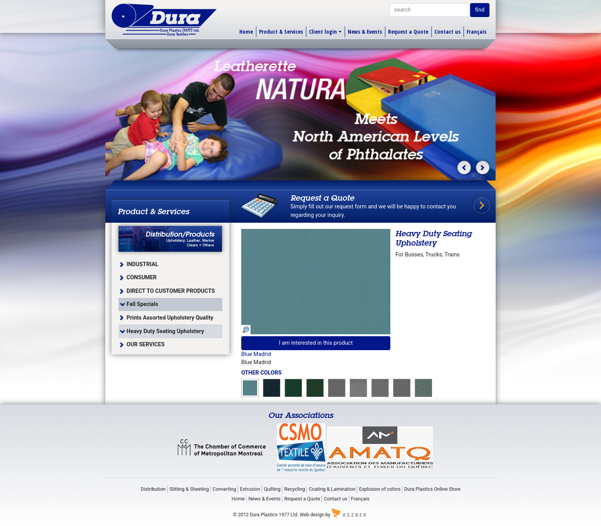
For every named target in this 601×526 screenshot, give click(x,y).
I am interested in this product (316, 343)
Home (246, 31)
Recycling (294, 489)
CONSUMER (142, 277)
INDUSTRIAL (142, 264)
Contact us (447, 31)
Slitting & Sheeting (189, 489)
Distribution (153, 489)
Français (476, 31)
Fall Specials (142, 304)
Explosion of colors (379, 489)
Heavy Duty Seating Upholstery (165, 331)
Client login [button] (323, 31)
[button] (464, 167)
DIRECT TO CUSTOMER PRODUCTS (171, 291)
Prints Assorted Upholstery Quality (170, 318)
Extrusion (250, 489)
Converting (224, 489)
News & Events (365, 31)
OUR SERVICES (146, 344)
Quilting (272, 489)
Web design (312, 514)
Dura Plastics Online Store (432, 489)
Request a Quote (408, 31)
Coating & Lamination (332, 489)
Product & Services (281, 31)
